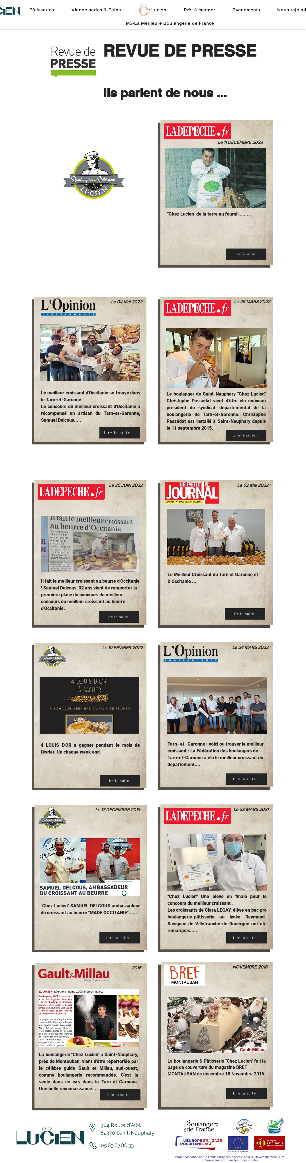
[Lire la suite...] (246, 254)
